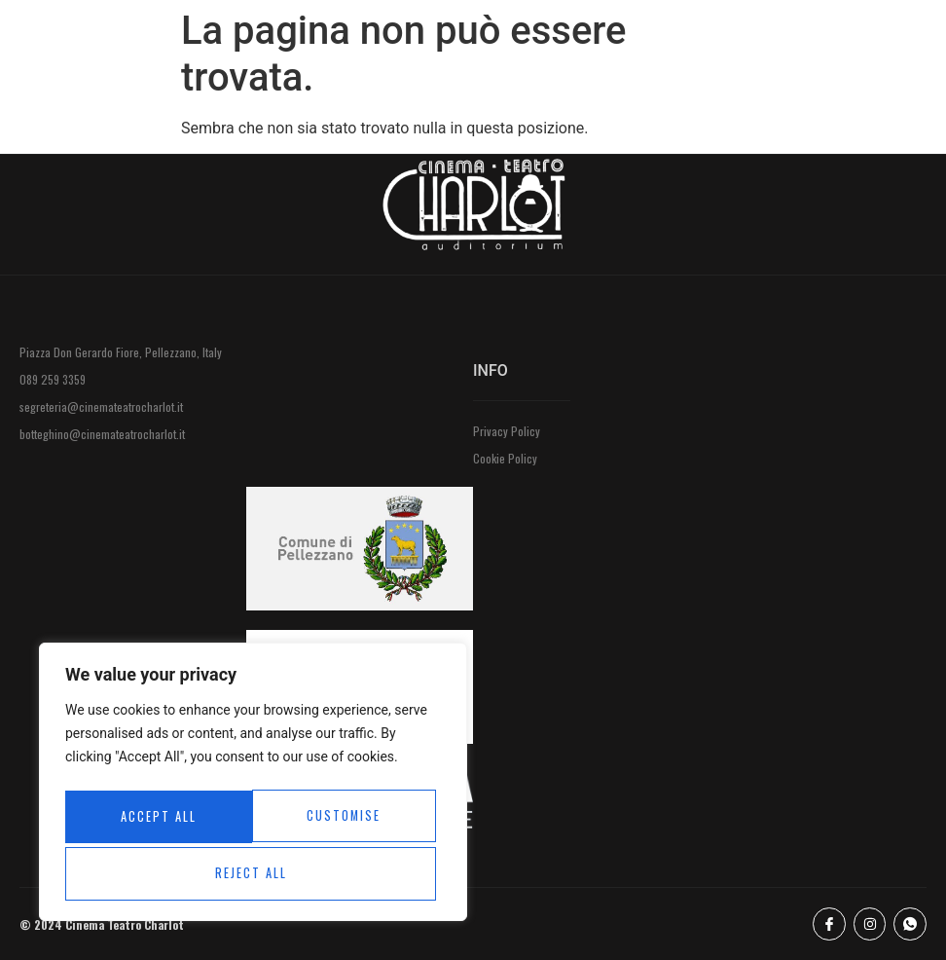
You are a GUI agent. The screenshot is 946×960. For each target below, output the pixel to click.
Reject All (344, 820)
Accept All (253, 873)
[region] (253, 786)
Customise (156, 820)
